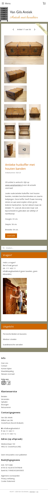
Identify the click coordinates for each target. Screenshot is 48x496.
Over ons (4, 363)
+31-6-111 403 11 (8, 434)
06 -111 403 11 (9, 268)
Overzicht (11, 235)
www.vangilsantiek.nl (14, 185)
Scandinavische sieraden (13, 344)
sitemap (32, 491)
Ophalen (4, 402)
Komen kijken (6, 368)
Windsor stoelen (9, 339)
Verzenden (5, 399)
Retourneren (6, 407)
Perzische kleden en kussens (15, 334)
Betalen (4, 396)
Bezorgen (5, 404)
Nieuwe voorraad (7, 374)
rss (37, 491)
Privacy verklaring (7, 478)
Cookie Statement (8, 481)
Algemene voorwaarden (10, 476)
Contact (4, 366)
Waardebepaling (7, 371)
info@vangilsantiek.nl (11, 271)
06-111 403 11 (8, 431)
